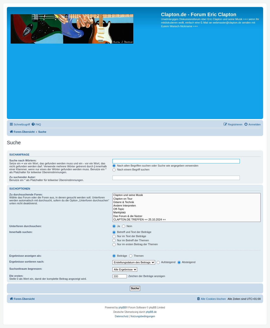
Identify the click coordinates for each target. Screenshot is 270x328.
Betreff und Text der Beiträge (131, 232)
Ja (116, 226)
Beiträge (119, 255)
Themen (136, 255)
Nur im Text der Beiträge (129, 236)
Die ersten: (16, 275)
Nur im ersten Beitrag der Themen (135, 244)
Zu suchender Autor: (22, 177)
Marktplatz (186, 212)
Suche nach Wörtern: (23, 160)
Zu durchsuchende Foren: (26, 194)
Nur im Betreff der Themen (130, 240)
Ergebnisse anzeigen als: (25, 255)
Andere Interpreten (186, 205)
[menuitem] (36, 124)
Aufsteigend (166, 262)
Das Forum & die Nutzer (186, 216)
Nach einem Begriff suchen (130, 169)
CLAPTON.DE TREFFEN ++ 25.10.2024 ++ (186, 219)
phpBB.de (151, 312)
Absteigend (186, 262)
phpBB (122, 307)
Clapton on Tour (186, 199)
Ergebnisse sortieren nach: (26, 261)
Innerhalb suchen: (21, 232)
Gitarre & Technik (186, 202)
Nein (127, 226)
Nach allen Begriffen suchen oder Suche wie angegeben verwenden (155, 165)
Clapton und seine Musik (186, 195)
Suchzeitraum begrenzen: (25, 268)
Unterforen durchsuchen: (25, 226)
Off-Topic (186, 209)
